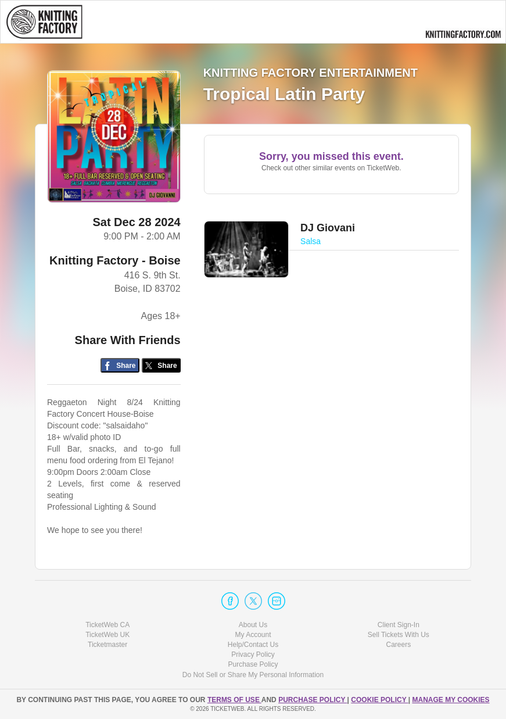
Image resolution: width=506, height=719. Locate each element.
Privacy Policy (253, 654)
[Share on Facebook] (120, 365)
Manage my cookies (450, 700)
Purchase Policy (253, 664)
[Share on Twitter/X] (161, 365)
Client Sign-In (398, 625)
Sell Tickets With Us (398, 635)
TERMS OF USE (234, 700)
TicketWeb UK (107, 635)
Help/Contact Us (253, 645)
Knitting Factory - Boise (115, 260)
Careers (398, 645)
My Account (253, 635)
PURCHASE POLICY (312, 700)
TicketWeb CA (107, 625)
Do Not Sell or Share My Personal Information (253, 675)
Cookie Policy (379, 700)
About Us (253, 625)
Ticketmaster (107, 645)
